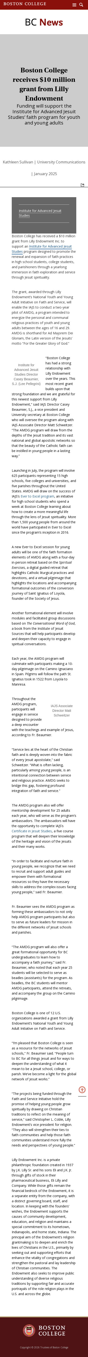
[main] (44, 681)
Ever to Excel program (37, 496)
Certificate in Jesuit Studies (32, 831)
